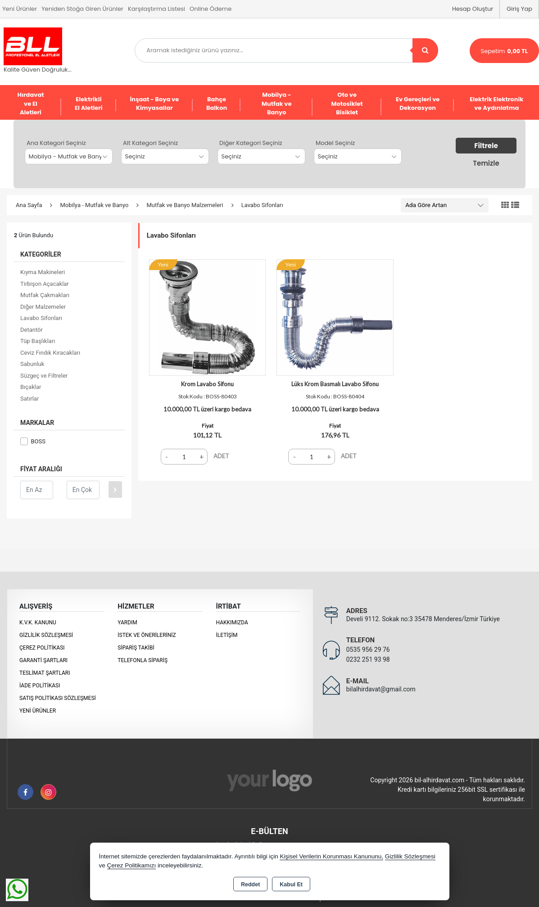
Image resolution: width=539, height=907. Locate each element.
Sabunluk (32, 364)
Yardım (127, 622)
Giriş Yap (519, 9)
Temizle (486, 163)
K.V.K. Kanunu (37, 622)
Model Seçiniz (335, 143)
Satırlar (29, 398)
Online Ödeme (210, 9)
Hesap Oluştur (472, 9)
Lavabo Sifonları (41, 318)
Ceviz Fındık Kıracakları (50, 352)
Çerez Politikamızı (131, 865)
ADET (221, 456)
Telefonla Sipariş (143, 660)
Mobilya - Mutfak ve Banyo (276, 103)
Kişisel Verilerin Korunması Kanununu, (331, 856)
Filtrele (486, 145)
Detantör (31, 329)
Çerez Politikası (42, 648)
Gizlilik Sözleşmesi (46, 635)
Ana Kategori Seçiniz (56, 143)
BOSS (32, 441)
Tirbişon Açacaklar (44, 283)
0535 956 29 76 (368, 649)
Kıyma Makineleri (42, 272)
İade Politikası (39, 685)
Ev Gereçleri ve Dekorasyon (417, 104)
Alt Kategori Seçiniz (150, 143)
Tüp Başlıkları (37, 341)
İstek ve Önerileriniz (147, 635)
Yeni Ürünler (37, 711)
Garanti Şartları (43, 660)
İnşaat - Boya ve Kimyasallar (154, 104)
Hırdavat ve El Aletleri (30, 103)
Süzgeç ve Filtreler (44, 375)
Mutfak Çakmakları (44, 295)
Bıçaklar (30, 387)
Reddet (250, 884)
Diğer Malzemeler (43, 306)
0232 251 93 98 (368, 659)
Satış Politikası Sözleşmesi (57, 698)
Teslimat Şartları (44, 673)
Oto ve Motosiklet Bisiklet (347, 103)
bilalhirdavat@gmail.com (381, 689)
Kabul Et (291, 884)
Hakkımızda (232, 622)
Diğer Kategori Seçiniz (250, 143)
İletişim (227, 635)
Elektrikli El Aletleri (89, 104)
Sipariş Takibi (136, 648)
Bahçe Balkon (216, 104)
